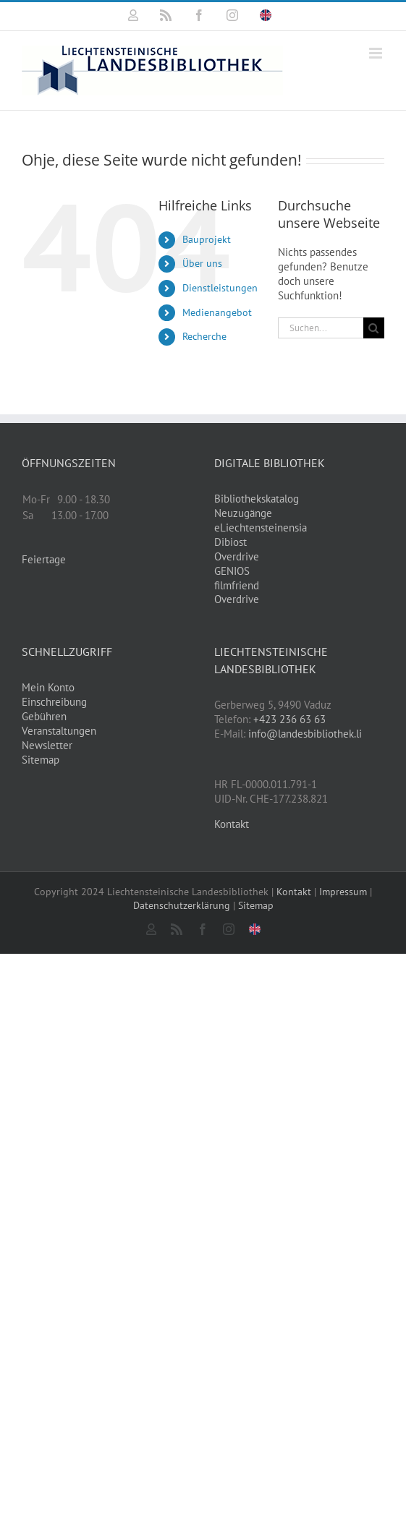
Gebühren (44, 716)
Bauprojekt (206, 239)
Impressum (343, 891)
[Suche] (373, 327)
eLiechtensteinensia (260, 527)
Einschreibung (54, 702)
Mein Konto (48, 687)
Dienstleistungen (220, 287)
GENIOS (232, 571)
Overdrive (236, 556)
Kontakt (231, 824)
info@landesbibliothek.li (305, 733)
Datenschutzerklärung (181, 905)
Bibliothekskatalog (256, 498)
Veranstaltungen (59, 731)
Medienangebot (217, 312)
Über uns (202, 263)
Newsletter (47, 745)
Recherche (204, 336)
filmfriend (236, 585)
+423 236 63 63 (289, 719)
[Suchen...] (320, 327)
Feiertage (44, 559)
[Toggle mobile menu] (376, 53)
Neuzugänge (243, 513)
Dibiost (230, 542)
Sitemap (40, 759)
